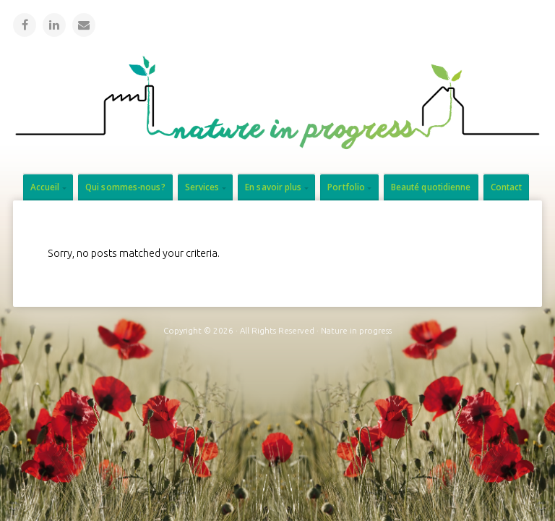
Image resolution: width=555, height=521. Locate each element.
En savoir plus (273, 187)
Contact (506, 187)
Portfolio (346, 187)
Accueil (45, 187)
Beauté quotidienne (431, 187)
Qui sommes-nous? (125, 187)
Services (202, 187)
